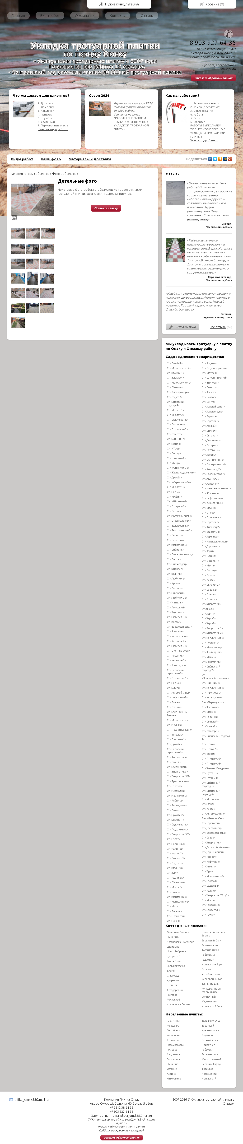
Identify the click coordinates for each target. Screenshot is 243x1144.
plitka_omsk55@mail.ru (32, 1100)
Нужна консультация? (122, 4)
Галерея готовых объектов (30, 173)
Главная (18, 16)
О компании (84, 16)
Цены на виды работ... (53, 129)
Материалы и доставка (90, 159)
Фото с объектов (64, 173)
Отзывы (147, 16)
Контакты (117, 16)
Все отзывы (218, 327)
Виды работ (50, 16)
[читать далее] (197, 219)
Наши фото (51, 159)
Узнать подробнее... (204, 140)
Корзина (212, 4)
